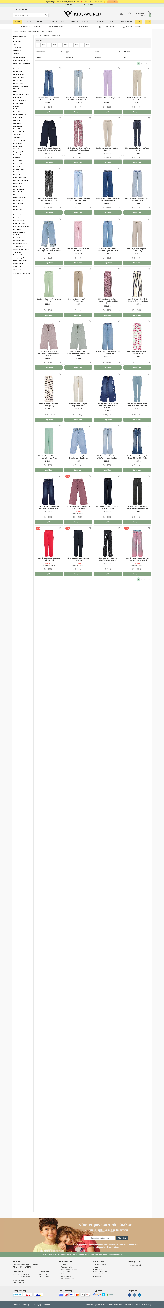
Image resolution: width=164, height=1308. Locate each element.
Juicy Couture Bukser (20, 140)
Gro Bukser (16, 120)
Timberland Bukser (19, 255)
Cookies (137, 1305)
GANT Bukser (17, 117)
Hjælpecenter (65, 1274)
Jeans (15, 44)
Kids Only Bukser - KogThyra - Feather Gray (78, 300)
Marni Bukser (17, 186)
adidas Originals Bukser (20, 60)
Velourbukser (17, 53)
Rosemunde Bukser (19, 232)
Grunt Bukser (17, 123)
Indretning (126, 22)
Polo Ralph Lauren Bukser (21, 226)
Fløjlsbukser (17, 41)
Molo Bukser (17, 206)
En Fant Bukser (18, 103)
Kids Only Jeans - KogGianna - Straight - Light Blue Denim (78, 457)
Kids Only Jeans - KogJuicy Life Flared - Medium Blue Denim (137, 457)
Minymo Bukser (18, 203)
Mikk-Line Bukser (18, 189)
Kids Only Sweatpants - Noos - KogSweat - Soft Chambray (137, 405)
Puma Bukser (17, 229)
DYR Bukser (17, 97)
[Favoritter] (60, 68)
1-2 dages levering (106, 27)
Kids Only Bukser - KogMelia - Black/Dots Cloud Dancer (108, 559)
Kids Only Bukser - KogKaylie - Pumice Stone (137, 99)
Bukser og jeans (33, 31)
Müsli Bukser (17, 212)
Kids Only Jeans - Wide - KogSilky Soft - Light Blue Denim (78, 199)
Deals (148, 22)
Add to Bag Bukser (19, 57)
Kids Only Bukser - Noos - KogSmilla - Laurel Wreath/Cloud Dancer (78, 353)
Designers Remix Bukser (20, 86)
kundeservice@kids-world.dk (28, 1265)
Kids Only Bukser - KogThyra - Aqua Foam (49, 300)
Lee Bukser (16, 157)
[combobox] (49, 107)
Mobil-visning (146, 1305)
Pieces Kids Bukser (19, 223)
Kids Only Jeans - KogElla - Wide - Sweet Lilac (78, 250)
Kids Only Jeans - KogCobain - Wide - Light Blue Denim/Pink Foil (137, 559)
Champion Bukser (19, 74)
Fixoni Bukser (17, 112)
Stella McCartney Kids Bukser (22, 249)
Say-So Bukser (17, 235)
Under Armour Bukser (20, 261)
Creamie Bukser (18, 80)
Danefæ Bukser (18, 83)
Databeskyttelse (107, 1305)
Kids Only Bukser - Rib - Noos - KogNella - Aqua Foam (48, 457)
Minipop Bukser (18, 200)
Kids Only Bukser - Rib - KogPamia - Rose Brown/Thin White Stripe (78, 149)
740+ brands (83, 27)
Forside (15, 31)
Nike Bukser (17, 218)
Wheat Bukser (17, 269)
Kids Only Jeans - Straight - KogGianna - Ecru (78, 405)
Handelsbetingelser (93, 1305)
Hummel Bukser (18, 129)
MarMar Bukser (18, 183)
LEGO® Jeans (17, 163)
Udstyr (100, 22)
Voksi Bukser (17, 266)
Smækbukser (17, 47)
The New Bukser (18, 252)
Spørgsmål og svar (101, 1271)
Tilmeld (122, 1238)
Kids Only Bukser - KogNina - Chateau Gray (137, 250)
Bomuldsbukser (18, 39)
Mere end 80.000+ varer (133, 27)
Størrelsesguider (66, 1276)
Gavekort (98, 1276)
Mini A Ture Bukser (19, 192)
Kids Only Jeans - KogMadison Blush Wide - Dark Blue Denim (48, 507)
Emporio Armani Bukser (20, 100)
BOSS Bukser (17, 66)
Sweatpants (17, 50)
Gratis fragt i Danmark (30, 27)
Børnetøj (52, 22)
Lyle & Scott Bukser (19, 177)
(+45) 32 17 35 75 (25, 1267)
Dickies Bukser (17, 89)
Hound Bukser (17, 126)
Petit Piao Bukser (18, 220)
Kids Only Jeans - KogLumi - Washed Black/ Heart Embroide (137, 507)
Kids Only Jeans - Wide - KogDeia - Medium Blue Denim (108, 199)
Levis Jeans (16, 166)
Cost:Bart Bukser (18, 77)
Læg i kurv (49, 112)
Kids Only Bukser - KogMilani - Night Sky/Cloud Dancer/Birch (137, 300)
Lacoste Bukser (18, 155)
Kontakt (17, 1261)
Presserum (99, 1269)
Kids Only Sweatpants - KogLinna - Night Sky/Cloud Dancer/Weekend (49, 149)
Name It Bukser (18, 215)
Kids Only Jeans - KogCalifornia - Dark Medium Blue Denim (49, 99)
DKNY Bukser (17, 92)
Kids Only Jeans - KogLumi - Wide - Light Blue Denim (108, 352)
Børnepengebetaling (68, 1278)
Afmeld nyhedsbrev (102, 1274)
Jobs (97, 1267)
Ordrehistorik (65, 1271)
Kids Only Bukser (47, 31)
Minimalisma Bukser (19, 198)
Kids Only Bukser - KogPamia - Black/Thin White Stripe (48, 199)
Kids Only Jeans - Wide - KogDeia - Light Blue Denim (137, 199)
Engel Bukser (17, 106)
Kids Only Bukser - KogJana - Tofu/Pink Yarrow (137, 352)
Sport (74, 22)
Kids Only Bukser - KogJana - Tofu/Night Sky (49, 405)
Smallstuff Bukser (18, 240)
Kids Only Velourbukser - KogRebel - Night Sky (137, 149)
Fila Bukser (16, 109)
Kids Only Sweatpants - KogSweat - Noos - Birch (108, 149)
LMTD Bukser (17, 175)
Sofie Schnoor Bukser (20, 243)
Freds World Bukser (19, 114)
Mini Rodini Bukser (19, 195)
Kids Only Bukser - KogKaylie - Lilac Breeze (108, 99)
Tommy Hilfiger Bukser (20, 258)
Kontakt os (64, 1265)
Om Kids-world (100, 1265)
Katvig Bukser (17, 143)
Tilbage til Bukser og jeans (22, 273)
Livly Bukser (17, 172)
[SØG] (45, 15)
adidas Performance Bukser (21, 63)
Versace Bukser (18, 263)
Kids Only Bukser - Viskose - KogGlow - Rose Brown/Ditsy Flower (108, 301)
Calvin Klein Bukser (19, 69)
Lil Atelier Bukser (18, 169)
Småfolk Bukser (18, 238)
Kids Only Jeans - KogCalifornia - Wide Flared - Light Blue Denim (108, 457)
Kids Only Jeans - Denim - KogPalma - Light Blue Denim (108, 250)
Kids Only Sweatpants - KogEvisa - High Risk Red (49, 559)
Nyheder (29, 22)
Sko (63, 22)
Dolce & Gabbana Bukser (21, 94)
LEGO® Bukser (18, 160)
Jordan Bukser (17, 137)
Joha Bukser (17, 135)
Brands (39, 22)
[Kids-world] (82, 14)
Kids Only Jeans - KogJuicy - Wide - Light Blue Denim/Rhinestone (78, 99)
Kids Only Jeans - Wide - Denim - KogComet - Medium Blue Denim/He (108, 406)
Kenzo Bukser (17, 146)
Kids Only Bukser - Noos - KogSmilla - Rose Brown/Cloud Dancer (48, 353)
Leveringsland (128, 1305)
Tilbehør (86, 22)
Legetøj (112, 22)
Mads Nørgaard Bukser (20, 180)
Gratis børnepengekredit (59, 27)
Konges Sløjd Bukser (19, 152)
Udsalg (138, 22)
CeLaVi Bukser (17, 72)
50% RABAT (17, 22)
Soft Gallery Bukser (19, 246)
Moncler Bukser (18, 209)
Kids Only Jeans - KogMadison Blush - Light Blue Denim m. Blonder (49, 250)
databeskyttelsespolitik (113, 1254)
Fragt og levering (67, 1267)
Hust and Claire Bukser (20, 132)
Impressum (118, 1305)
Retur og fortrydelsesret (69, 1269)
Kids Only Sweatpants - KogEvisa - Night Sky (78, 559)
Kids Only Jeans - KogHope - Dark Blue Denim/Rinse (107, 507)
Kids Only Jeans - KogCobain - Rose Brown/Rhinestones (78, 507)
